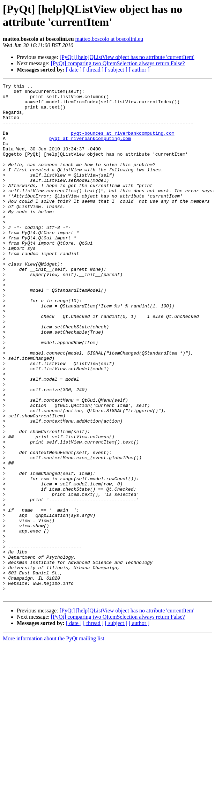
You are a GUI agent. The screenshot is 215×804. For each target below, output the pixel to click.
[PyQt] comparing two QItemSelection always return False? (118, 63)
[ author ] (139, 70)
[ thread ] (93, 70)
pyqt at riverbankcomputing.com (90, 150)
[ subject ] (116, 70)
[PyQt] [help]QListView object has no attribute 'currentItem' (127, 57)
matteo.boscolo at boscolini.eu (109, 39)
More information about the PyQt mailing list (53, 741)
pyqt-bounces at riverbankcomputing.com (122, 143)
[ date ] (74, 70)
